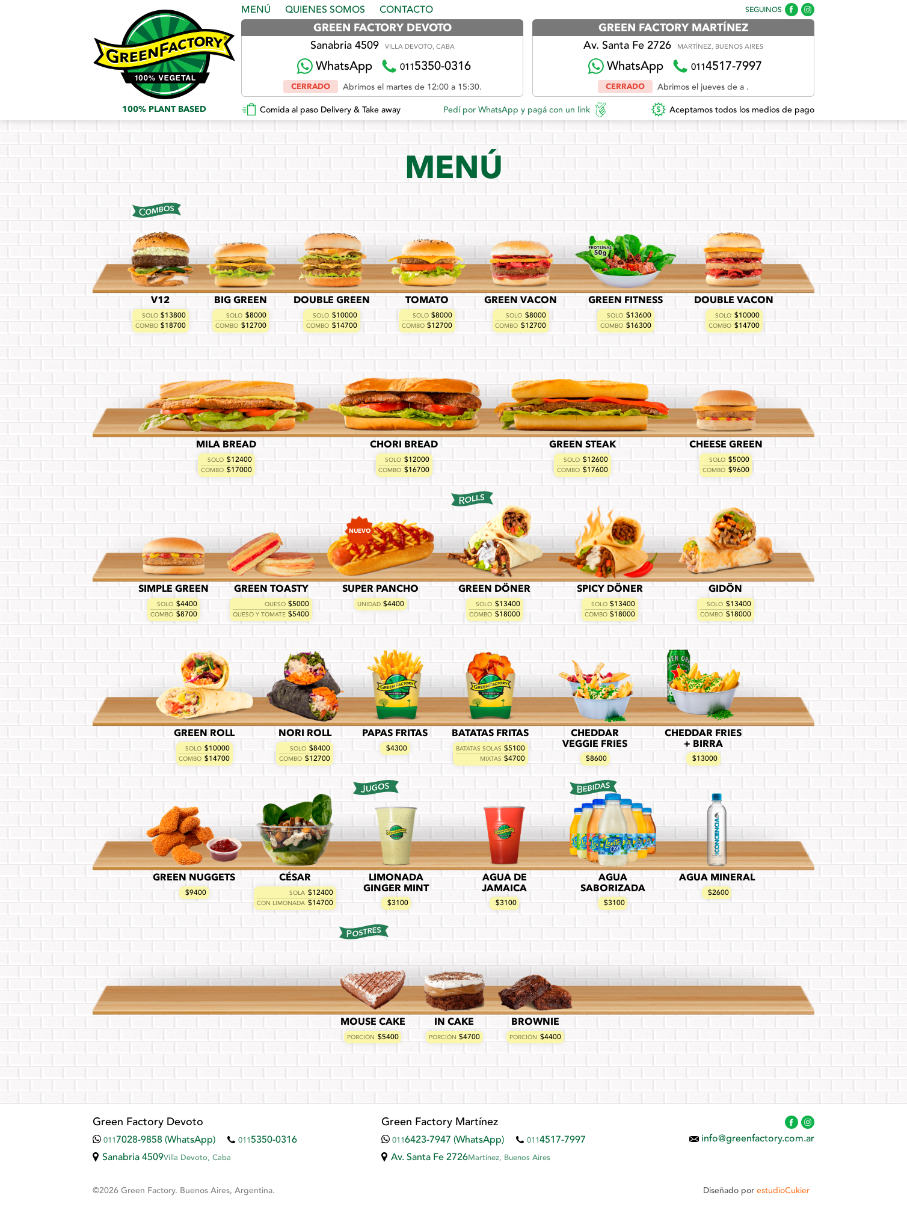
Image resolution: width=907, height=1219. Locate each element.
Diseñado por (756, 1191)
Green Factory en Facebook (791, 9)
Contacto (406, 10)
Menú (256, 10)
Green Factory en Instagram (807, 9)
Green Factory (164, 54)
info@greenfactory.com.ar (757, 1139)
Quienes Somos (325, 10)
